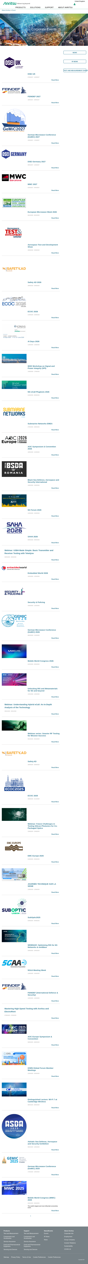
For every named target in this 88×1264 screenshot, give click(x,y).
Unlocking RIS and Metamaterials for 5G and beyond (42, 690)
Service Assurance (10, 1241)
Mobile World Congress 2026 (41, 661)
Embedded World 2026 (38, 573)
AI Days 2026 (33, 341)
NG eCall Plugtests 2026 (38, 392)
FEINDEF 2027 (34, 96)
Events (46, 1233)
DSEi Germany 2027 (37, 162)
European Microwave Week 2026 (42, 212)
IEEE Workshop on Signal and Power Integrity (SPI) (41, 367)
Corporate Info (68, 1233)
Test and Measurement (11, 1233)
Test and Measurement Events (75, 70)
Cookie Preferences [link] (39, 1257)
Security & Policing (36, 602)
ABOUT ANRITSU (65, 7)
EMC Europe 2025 (36, 856)
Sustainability (68, 1246)
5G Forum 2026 (34, 510)
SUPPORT (49, 7)
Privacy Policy (15, 1257)
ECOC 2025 (33, 796)
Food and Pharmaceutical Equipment (12, 1245)
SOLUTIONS (35, 7)
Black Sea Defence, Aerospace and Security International (43, 481)
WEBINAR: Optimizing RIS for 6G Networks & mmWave (42, 946)
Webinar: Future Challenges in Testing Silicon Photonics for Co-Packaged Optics (42, 826)
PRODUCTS (20, 7)
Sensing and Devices (10, 1249)
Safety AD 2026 (34, 282)
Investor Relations (70, 1243)
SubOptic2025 (34, 917)
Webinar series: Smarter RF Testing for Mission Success (44, 734)
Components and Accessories (9, 1237)
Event (14, 10)
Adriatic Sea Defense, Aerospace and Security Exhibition (42, 1143)
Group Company (69, 1239)
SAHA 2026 (33, 537)
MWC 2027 (32, 184)
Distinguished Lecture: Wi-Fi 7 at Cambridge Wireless (42, 1100)
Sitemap (6, 1257)
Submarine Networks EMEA (40, 424)
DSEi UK (31, 74)
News (75, 52)
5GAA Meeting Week (37, 970)
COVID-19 (67, 1249)
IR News (75, 61)
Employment (68, 1236)
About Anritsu (6, 10)
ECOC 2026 (33, 311)
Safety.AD (32, 761)
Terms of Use (26, 1257)
